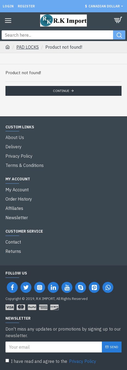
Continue (61, 91)
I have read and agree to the (51, 361)
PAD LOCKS (27, 47)
